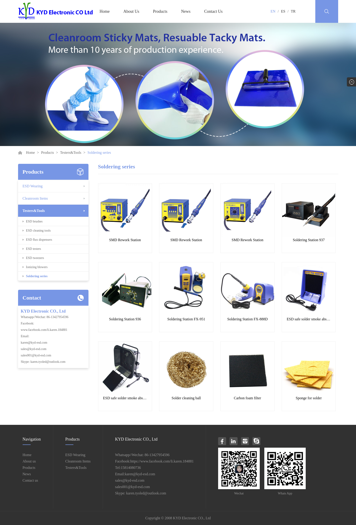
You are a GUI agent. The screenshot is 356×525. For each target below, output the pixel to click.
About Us (131, 11)
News (185, 11)
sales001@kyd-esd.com (36, 355)
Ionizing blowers (37, 267)
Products (160, 11)
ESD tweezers (35, 258)
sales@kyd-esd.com (33, 349)
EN (272, 11)
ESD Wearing (33, 186)
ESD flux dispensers (39, 239)
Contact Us (213, 11)
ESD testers (33, 249)
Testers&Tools (70, 152)
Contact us (30, 480)
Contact (32, 298)
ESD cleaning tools (38, 230)
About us (29, 461)
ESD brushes (34, 221)
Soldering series (37, 276)
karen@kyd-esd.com (34, 342)
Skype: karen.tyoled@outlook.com (43, 361)
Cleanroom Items (35, 198)
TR (293, 11)
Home (105, 11)
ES (283, 11)
